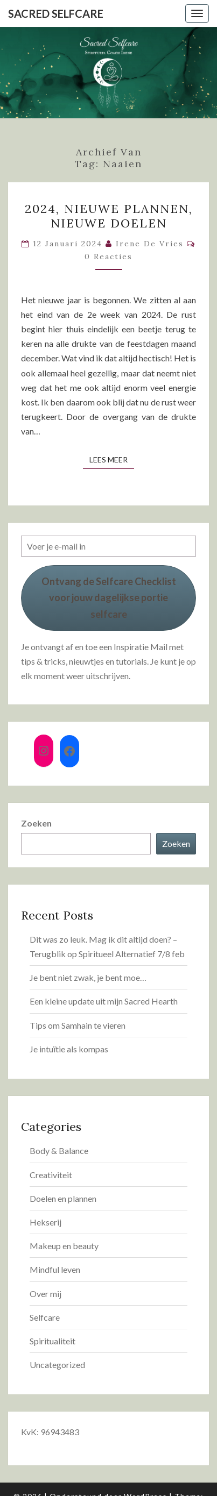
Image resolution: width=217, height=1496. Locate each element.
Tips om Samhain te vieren (77, 1025)
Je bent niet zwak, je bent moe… (88, 977)
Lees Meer (111, 459)
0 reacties (108, 256)
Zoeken (36, 823)
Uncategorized (57, 1364)
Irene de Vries (150, 243)
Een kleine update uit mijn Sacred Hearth (104, 1001)
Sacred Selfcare (55, 13)
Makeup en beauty (64, 1246)
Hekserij (45, 1222)
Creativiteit (51, 1175)
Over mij (45, 1293)
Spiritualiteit (52, 1341)
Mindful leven (55, 1269)
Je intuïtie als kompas (69, 1049)
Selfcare (45, 1317)
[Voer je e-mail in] (108, 546)
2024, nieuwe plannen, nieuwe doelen (109, 215)
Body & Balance (59, 1150)
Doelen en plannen (63, 1198)
